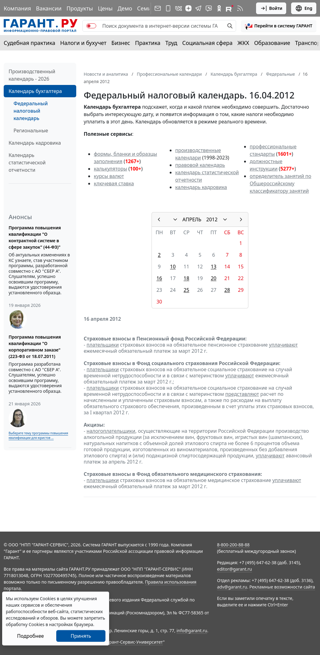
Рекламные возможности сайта (282, 587)
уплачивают (283, 344)
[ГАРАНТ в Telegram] (198, 8)
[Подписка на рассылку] (157, 8)
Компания (17, 8)
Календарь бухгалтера (35, 91)
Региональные (31, 130)
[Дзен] (188, 8)
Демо (124, 8)
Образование (272, 42)
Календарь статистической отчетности (27, 162)
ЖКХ (243, 42)
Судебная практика (29, 42)
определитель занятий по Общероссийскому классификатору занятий (280, 183)
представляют (242, 394)
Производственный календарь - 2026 (32, 75)
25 (186, 290)
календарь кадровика (201, 187)
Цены (105, 8)
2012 (212, 219)
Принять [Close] (81, 636)
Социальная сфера (207, 42)
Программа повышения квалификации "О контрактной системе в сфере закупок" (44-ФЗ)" (35, 237)
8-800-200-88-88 (233, 545)
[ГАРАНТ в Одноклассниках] (219, 8)
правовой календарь (200, 165)
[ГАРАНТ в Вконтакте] (178, 8)
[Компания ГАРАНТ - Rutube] (229, 8)
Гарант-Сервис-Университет (134, 642)
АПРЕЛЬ (192, 219)
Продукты (79, 8)
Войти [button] (271, 8)
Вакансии (48, 8)
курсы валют (109, 176)
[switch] (91, 25)
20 (213, 278)
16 (159, 278)
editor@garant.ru (234, 569)
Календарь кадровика (35, 142)
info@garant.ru (191, 630)
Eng (303, 8)
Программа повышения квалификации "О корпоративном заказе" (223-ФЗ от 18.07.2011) (35, 346)
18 (186, 278)
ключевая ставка (114, 183)
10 (173, 266)
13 (213, 266)
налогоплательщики (111, 431)
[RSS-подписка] (240, 8)
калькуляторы (110, 168)
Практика (147, 42)
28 (227, 290)
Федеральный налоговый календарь (31, 111)
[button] (278, 26)
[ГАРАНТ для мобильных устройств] (168, 8)
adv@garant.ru (232, 587)
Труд (171, 42)
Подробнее (30, 636)
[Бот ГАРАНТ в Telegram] (208, 8)
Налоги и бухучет (83, 42)
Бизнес (120, 42)
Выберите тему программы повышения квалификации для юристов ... (38, 435)
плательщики (103, 344)
